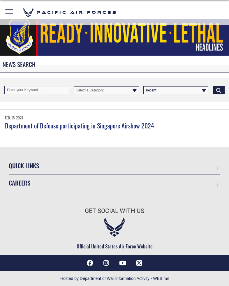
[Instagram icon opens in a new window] (106, 263)
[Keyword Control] (36, 90)
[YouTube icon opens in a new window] (122, 263)
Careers (19, 182)
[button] (9, 12)
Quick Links (24, 165)
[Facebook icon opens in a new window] (90, 263)
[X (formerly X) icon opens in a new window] (139, 263)
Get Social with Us (114, 210)
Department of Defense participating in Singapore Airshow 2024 (79, 125)
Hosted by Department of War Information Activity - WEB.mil (114, 278)
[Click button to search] (219, 90)
